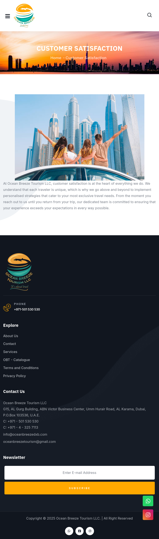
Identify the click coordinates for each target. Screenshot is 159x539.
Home (55, 58)
